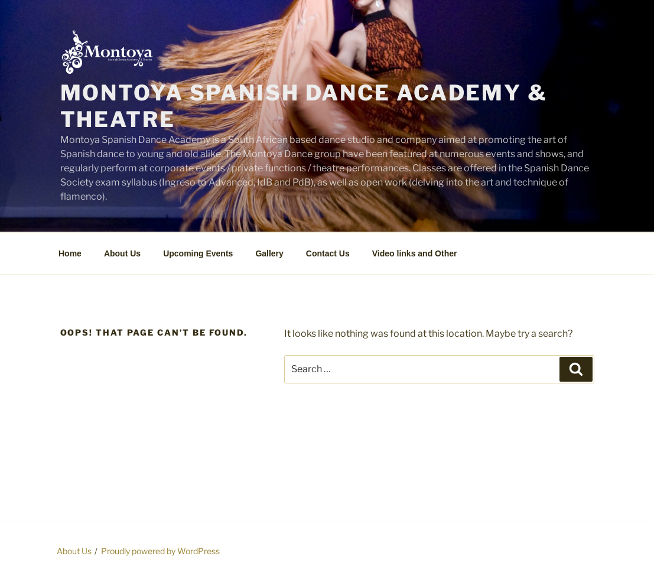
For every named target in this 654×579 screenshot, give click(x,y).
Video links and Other (414, 253)
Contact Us (328, 253)
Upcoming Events (198, 253)
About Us (122, 253)
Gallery (269, 253)
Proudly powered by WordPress (160, 551)
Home (70, 253)
